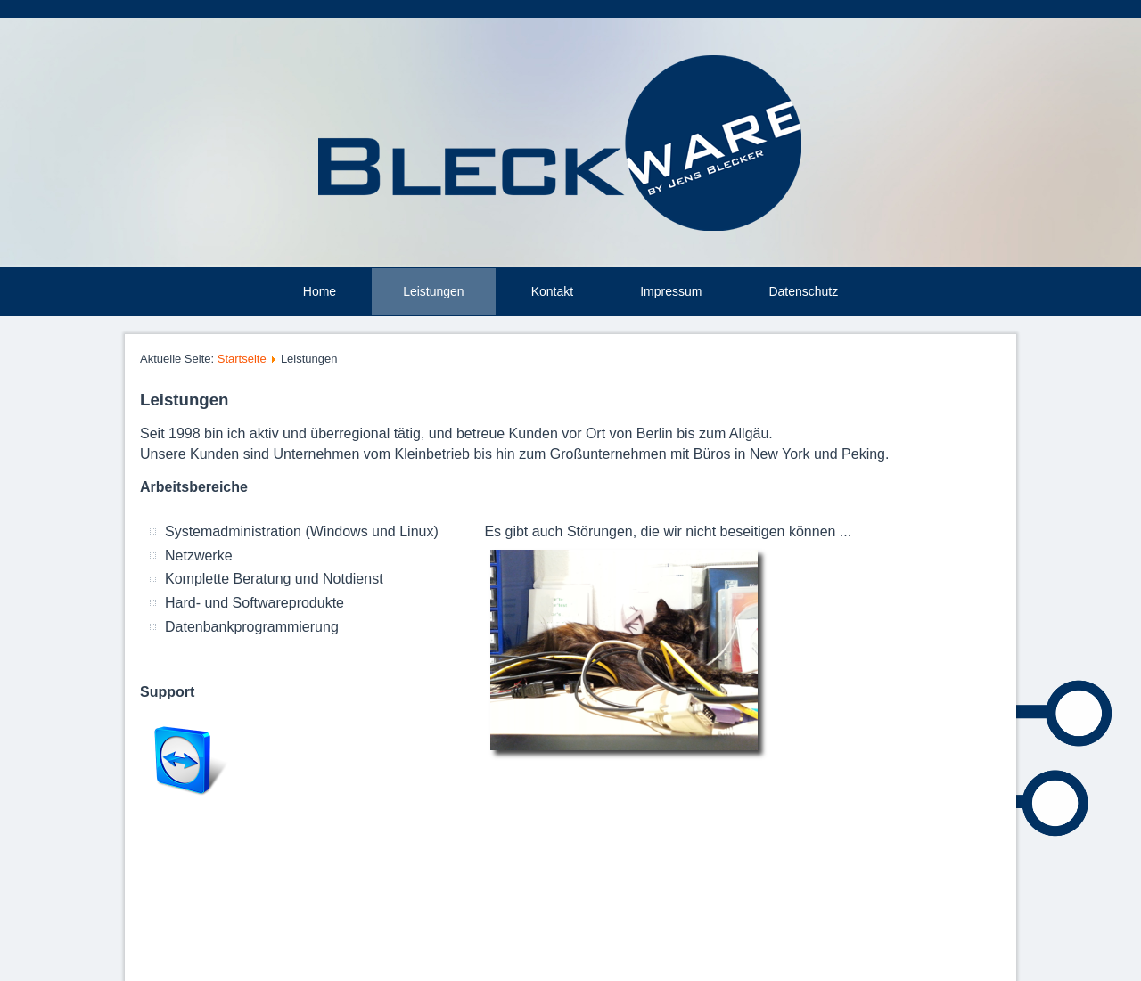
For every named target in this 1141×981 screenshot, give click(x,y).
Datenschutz (803, 291)
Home (319, 291)
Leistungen (433, 291)
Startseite (242, 358)
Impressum (671, 291)
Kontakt (552, 291)
